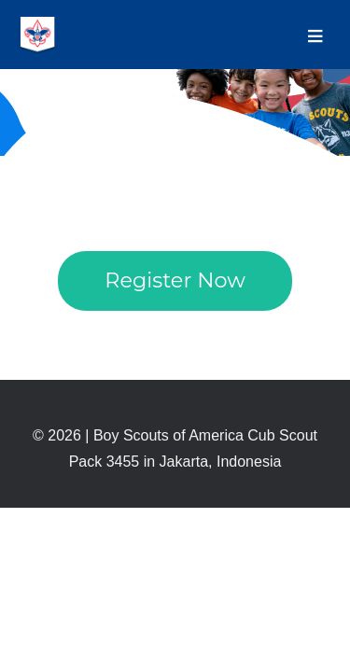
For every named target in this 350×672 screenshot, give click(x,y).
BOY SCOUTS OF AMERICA (37, 35)
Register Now (175, 280)
